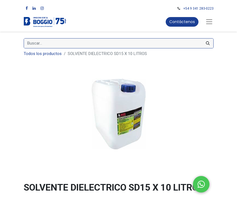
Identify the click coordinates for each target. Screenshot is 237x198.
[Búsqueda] (207, 43)
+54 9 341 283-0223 (198, 8)
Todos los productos (43, 53)
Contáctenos (182, 21)
